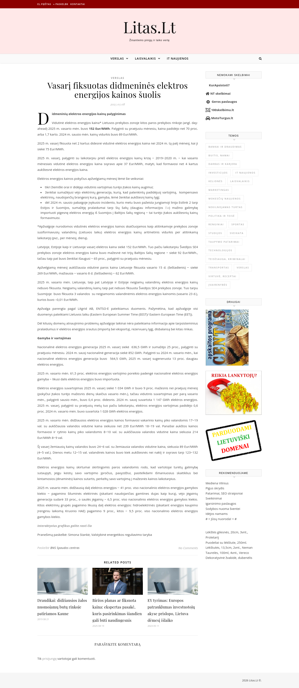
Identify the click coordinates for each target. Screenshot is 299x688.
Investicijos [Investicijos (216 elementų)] (218, 172)
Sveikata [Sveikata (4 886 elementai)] (237, 233)
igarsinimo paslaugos (221, 503)
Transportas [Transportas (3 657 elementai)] (218, 267)
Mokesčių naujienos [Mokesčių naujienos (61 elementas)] (224, 198)
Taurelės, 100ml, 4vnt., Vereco (227, 553)
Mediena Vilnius (217, 483)
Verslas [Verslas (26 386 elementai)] (243, 267)
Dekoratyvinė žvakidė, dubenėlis (229, 558)
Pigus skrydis (215, 488)
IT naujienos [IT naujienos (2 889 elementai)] (245, 172)
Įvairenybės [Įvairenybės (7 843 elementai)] (217, 284)
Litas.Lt (149, 27)
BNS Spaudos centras (65, 548)
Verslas (117, 58)
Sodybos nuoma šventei (223, 509)
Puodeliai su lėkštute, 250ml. (226, 542)
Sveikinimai (214, 498)
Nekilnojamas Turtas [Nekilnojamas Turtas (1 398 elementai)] (225, 207)
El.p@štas (44, 4)
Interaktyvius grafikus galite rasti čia (64, 526)
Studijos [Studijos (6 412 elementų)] (215, 233)
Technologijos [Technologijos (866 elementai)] (220, 250)
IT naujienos (178, 58)
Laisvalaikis (145, 58)
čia (167, 208)
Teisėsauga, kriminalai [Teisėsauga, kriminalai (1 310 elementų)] (226, 259)
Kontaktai (77, 4)
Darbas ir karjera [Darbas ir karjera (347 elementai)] (222, 163)
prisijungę (49, 658)
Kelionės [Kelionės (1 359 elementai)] (215, 181)
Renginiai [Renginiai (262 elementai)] (216, 224)
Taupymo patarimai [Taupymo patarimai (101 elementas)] (223, 241)
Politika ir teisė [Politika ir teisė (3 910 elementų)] (221, 215)
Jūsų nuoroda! (221, 519)
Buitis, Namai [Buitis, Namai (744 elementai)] (219, 155)
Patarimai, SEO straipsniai (224, 493)
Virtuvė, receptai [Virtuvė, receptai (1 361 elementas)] (222, 276)
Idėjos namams (217, 514)
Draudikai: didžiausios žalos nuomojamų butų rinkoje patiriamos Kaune (62, 607)
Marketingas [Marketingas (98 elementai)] (218, 189)
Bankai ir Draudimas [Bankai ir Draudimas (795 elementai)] (225, 146)
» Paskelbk (60, 4)
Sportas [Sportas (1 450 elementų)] (238, 224)
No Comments (188, 548)
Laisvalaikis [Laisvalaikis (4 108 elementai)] (240, 181)
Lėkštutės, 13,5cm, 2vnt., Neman (229, 547)
